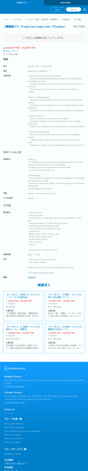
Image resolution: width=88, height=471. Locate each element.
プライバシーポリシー (15, 463)
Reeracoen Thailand (13, 423)
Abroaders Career (12, 454)
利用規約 (8, 467)
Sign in (58, 9)
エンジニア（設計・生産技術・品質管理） (42, 19)
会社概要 (8, 460)
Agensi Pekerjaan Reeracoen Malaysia (22, 431)
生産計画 (66, 19)
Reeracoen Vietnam (13, 438)
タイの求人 (17, 19)
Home (6, 19)
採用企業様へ (66, 2)
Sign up (73, 9)
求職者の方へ (22, 2)
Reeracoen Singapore (14, 427)
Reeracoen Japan (12, 442)
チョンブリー (12, 50)
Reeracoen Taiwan (12, 434)
